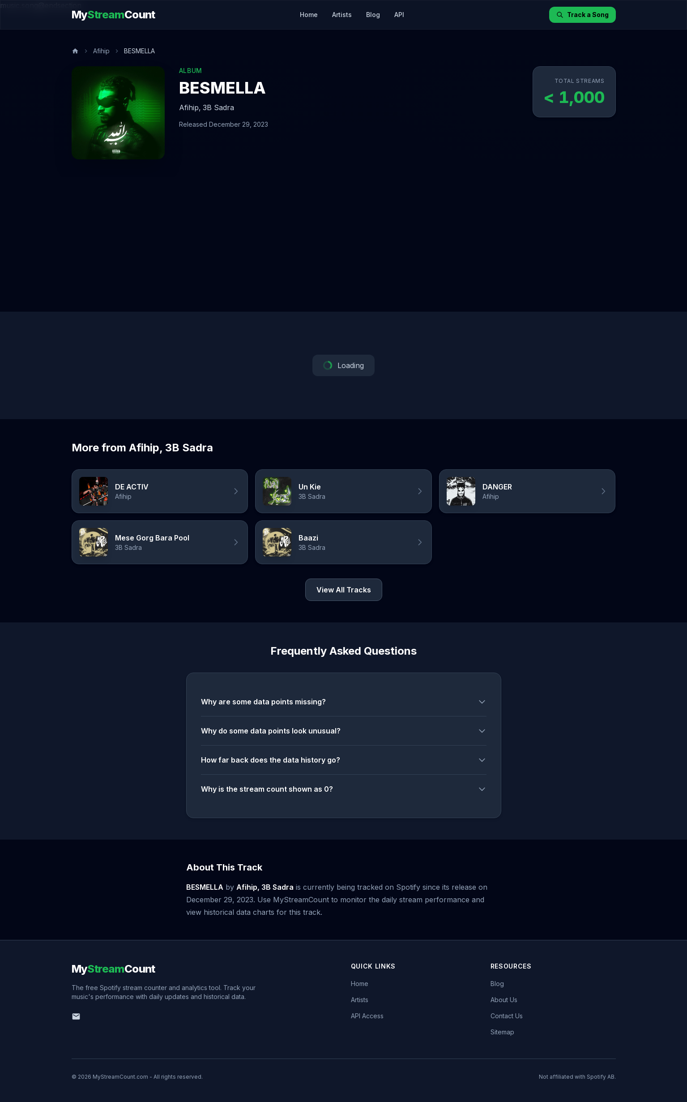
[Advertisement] (343, 244)
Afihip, (190, 107)
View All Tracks (343, 589)
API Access (367, 1016)
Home (309, 14)
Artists (342, 14)
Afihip (101, 51)
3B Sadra (218, 107)
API (399, 14)
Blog (373, 14)
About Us (504, 999)
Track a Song (582, 14)
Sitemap (502, 1032)
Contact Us (507, 1016)
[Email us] (76, 1016)
